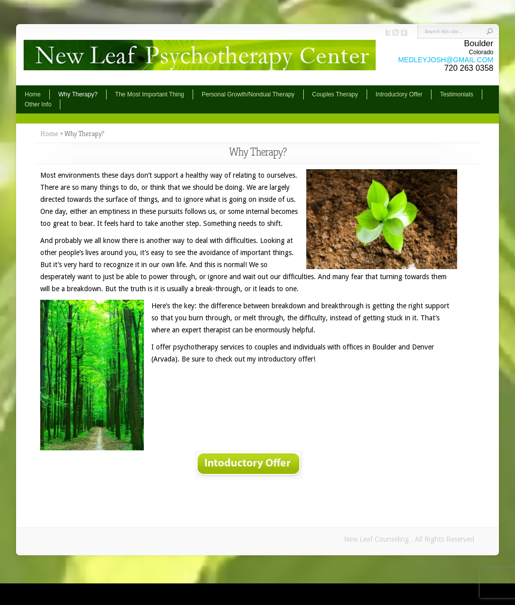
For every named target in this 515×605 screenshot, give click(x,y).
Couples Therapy (335, 94)
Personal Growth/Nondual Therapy (248, 94)
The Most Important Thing (149, 94)
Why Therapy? (78, 94)
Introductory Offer (399, 94)
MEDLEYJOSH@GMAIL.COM (445, 60)
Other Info (38, 104)
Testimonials (456, 94)
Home (33, 94)
